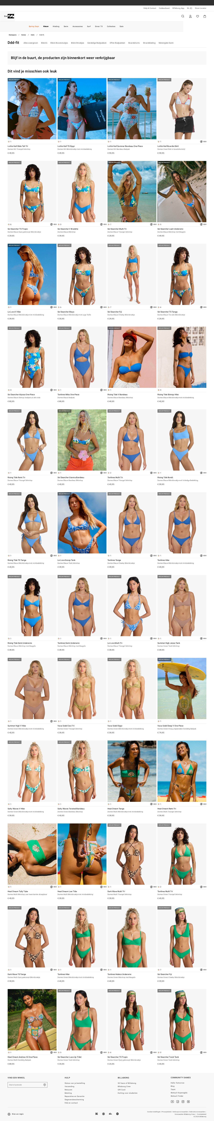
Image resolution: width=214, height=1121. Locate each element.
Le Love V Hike (32, 313)
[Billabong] (11, 16)
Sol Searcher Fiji (132, 313)
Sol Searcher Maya (82, 313)
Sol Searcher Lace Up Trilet (82, 1059)
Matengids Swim (166, 43)
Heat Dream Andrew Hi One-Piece (32, 1059)
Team (173, 1089)
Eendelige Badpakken (97, 43)
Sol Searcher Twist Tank (181, 1059)
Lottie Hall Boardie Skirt (181, 148)
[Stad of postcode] (27, 1085)
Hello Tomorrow (177, 1083)
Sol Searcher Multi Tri (132, 231)
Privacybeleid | (167, 1112)
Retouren (68, 1090)
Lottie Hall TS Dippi (82, 148)
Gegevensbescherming (74, 1099)
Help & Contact (150, 8)
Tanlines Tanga (132, 562)
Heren (24, 16)
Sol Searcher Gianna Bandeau (82, 479)
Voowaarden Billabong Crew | (185, 1114)
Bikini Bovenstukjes (59, 43)
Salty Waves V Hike (32, 810)
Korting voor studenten (128, 1093)
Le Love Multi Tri (132, 645)
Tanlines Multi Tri (132, 479)
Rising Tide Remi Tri (32, 479)
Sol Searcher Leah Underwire (181, 231)
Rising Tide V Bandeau (132, 396)
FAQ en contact (71, 1103)
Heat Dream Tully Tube (32, 893)
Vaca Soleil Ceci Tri (82, 727)
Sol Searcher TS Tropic (32, 231)
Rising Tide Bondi (181, 479)
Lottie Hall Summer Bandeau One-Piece (132, 148)
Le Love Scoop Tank (82, 562)
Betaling (68, 1093)
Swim (33, 35)
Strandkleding (149, 43)
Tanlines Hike (181, 562)
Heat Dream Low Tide (82, 893)
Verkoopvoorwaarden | (181, 1112)
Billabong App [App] (178, 8)
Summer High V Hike (32, 727)
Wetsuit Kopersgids (179, 1093)
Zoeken (182, 16)
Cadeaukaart (164, 8)
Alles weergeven (31, 43)
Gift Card (122, 1090)
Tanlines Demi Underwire (82, 645)
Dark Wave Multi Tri (132, 893)
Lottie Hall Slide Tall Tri (32, 148)
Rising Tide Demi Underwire (32, 645)
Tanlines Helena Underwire (132, 976)
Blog (173, 1086)
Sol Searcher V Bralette (82, 231)
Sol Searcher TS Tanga (181, 313)
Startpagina (12, 35)
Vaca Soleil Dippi (132, 727)
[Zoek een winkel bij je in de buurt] (44, 1085)
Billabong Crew (124, 1086)
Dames (38, 16)
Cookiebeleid (201, 1114)
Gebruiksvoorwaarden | (197, 1112)
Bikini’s (44, 43)
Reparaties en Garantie (74, 1096)
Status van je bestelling (75, 1083)
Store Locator (200, 8)
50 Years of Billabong (127, 1083)
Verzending (69, 1086)
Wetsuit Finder (177, 1096)
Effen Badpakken (117, 43)
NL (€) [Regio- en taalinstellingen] (189, 8)
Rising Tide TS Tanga (32, 562)
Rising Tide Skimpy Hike (181, 396)
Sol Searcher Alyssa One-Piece (32, 396)
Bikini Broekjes (77, 43)
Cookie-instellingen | (154, 1112)
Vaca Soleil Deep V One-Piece (181, 727)
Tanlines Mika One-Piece (82, 396)
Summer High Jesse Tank (181, 645)
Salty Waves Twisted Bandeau (82, 810)
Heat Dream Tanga (132, 810)
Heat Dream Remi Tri (181, 810)
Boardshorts (134, 43)
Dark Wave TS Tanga (32, 976)
